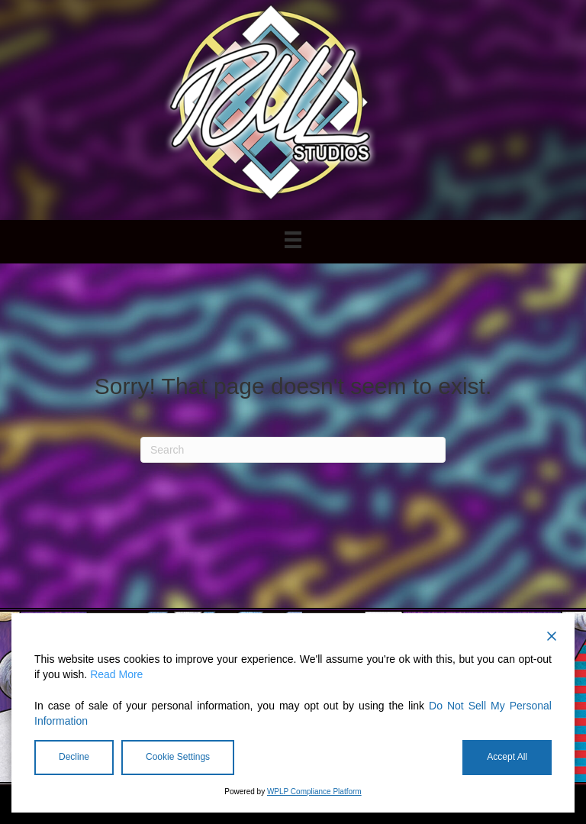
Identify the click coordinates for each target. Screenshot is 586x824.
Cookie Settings (178, 756)
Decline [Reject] (74, 756)
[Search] (293, 450)
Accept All (507, 756)
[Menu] (293, 240)
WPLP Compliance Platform (314, 791)
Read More (116, 674)
